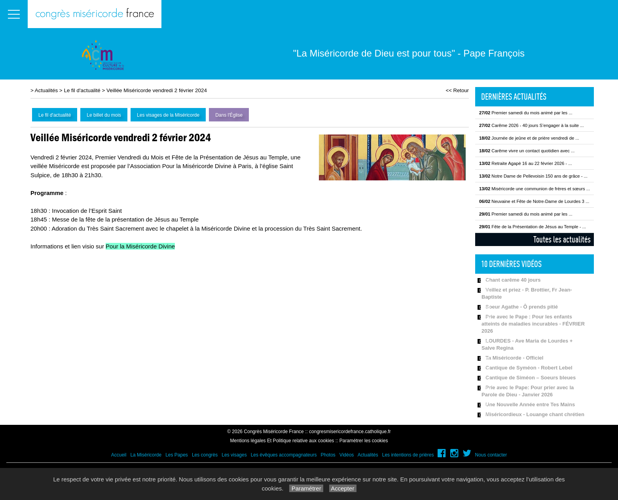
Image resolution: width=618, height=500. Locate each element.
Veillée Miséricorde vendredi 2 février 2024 (156, 90)
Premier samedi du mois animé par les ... (526, 112)
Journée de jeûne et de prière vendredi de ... (529, 138)
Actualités (46, 90)
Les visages (234, 455)
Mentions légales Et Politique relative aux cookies (282, 440)
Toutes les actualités (562, 239)
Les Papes (176, 455)
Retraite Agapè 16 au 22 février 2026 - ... (525, 163)
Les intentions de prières (408, 455)
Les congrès (205, 455)
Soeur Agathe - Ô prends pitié (521, 307)
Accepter (343, 488)
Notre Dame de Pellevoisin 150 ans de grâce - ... (533, 176)
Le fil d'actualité (82, 90)
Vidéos (346, 455)
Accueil (119, 455)
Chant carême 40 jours (512, 280)
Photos (327, 455)
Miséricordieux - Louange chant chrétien (534, 414)
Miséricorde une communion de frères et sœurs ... (534, 188)
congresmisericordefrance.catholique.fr (350, 431)
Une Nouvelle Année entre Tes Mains (530, 404)
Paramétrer (306, 488)
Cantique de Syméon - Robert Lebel (529, 368)
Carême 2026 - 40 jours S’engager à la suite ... (531, 125)
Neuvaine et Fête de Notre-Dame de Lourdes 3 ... (534, 201)
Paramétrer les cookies (363, 440)
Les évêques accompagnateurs (284, 455)
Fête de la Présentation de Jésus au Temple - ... (532, 226)
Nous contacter (491, 455)
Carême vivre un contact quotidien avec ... (526, 150)
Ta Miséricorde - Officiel (514, 358)
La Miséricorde (145, 455)
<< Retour (457, 90)
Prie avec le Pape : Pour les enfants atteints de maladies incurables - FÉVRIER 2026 (533, 324)
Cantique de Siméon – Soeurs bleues (530, 378)
